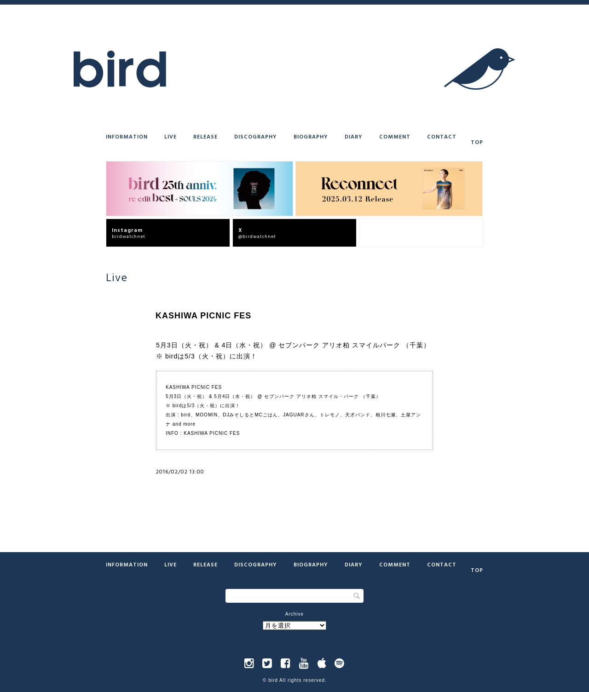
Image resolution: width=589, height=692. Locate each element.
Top (477, 142)
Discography (255, 136)
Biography (311, 136)
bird (273, 680)
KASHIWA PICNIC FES (212, 433)
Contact (441, 136)
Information (127, 136)
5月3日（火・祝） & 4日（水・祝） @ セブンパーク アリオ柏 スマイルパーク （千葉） (293, 345)
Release (205, 136)
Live (170, 136)
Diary (354, 136)
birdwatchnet (171, 232)
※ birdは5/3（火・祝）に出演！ (206, 356)
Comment (394, 136)
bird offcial (424, 232)
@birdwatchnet (297, 232)
